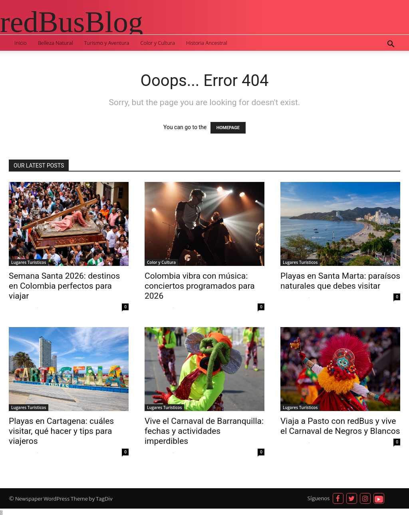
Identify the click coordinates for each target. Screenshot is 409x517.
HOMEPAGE (228, 127)
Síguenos (319, 498)
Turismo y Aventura (106, 42)
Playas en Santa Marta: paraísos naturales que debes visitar (340, 281)
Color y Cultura (157, 42)
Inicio (20, 42)
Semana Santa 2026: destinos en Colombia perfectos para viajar (64, 286)
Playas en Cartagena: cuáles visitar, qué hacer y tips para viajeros (61, 431)
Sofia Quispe (22, 307)
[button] (390, 45)
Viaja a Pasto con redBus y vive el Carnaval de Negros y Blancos (340, 426)
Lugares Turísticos (28, 262)
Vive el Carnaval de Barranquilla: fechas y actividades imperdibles (204, 431)
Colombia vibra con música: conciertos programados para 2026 (200, 286)
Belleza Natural (55, 42)
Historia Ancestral (206, 42)
